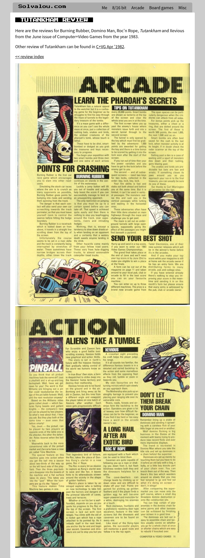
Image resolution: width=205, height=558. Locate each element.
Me (104, 7)
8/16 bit (119, 7)
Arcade (137, 7)
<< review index (29, 56)
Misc (182, 7)
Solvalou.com (42, 6)
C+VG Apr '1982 (110, 46)
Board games (161, 7)
